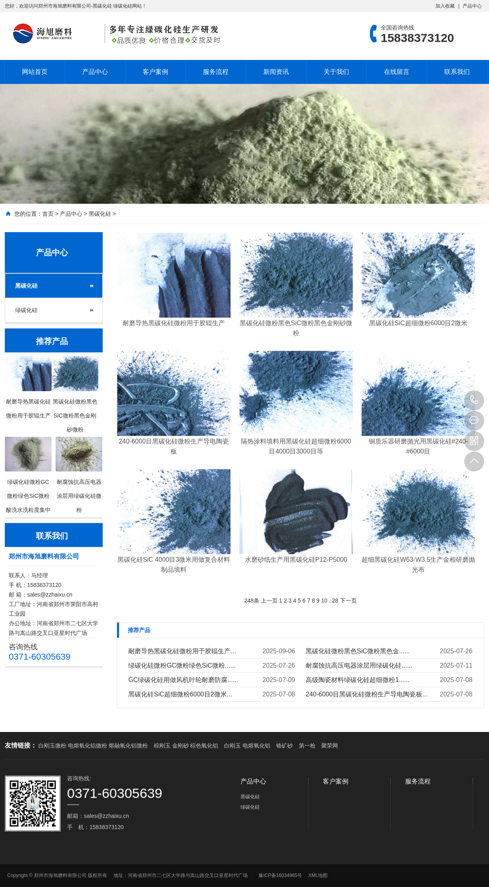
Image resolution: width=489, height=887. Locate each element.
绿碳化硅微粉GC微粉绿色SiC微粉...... (181, 665)
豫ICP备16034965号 (280, 875)
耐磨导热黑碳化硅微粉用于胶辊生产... (182, 651)
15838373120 (474, 400)
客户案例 (155, 71)
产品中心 (472, 6)
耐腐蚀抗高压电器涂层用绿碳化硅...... (359, 665)
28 (335, 600)
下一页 (348, 600)
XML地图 (318, 875)
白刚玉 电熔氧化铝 (247, 745)
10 (324, 600)
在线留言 (396, 71)
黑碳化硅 (100, 214)
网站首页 (35, 71)
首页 (48, 214)
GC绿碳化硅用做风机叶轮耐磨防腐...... (183, 679)
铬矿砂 (284, 745)
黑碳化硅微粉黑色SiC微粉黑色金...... (357, 651)
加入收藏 (445, 6)
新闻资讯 (276, 71)
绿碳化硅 (26, 310)
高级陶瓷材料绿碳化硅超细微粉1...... (357, 679)
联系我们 (457, 71)
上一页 (269, 600)
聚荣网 (329, 745)
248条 (251, 600)
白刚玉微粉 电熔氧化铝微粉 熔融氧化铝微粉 (93, 745)
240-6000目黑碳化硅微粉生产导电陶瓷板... (366, 694)
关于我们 (336, 71)
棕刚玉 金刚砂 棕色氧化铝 (186, 745)
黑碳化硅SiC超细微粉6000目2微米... (180, 694)
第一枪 (307, 745)
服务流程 (216, 71)
